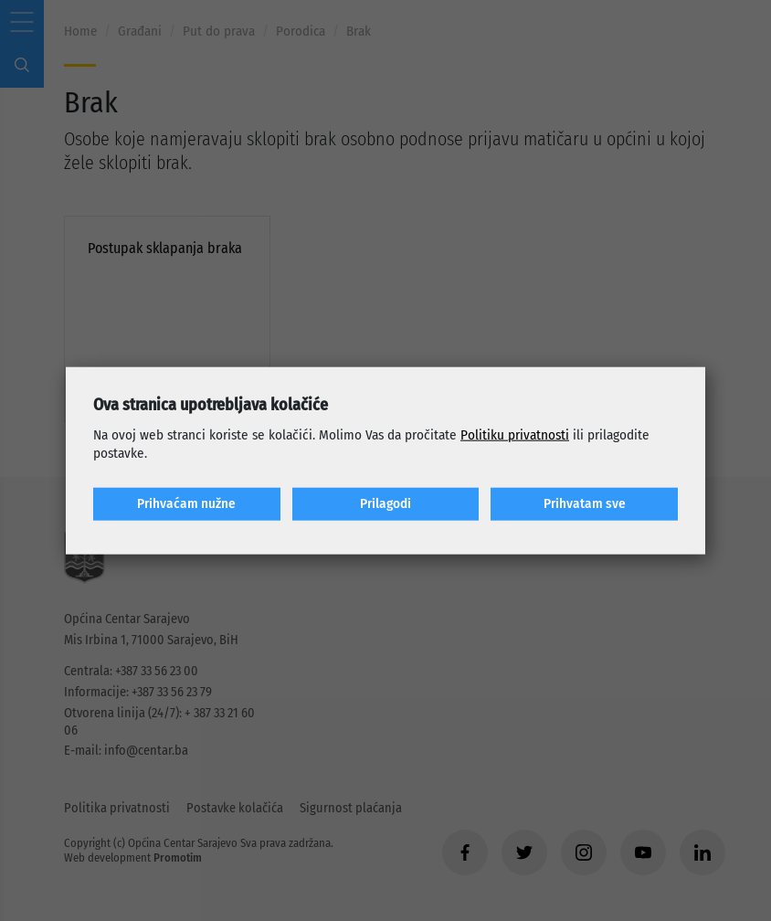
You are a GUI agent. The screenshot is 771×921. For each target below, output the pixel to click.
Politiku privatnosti (514, 435)
